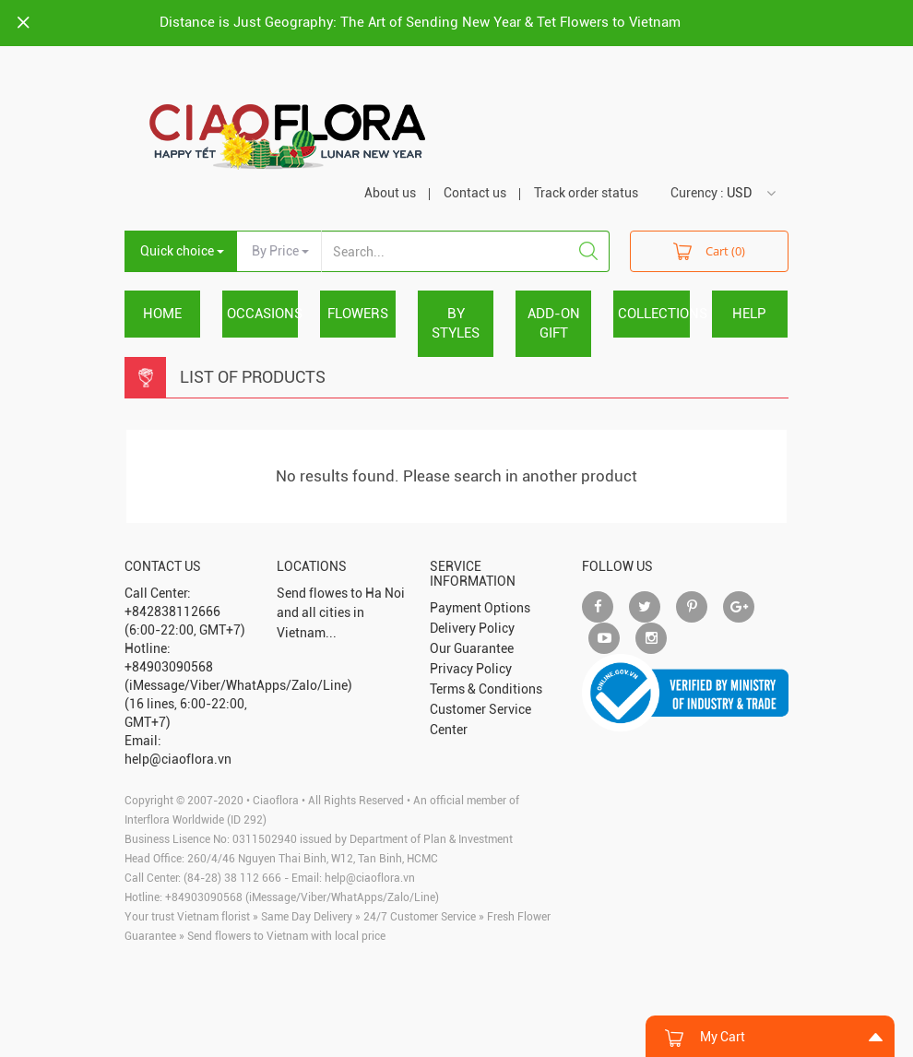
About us (390, 192)
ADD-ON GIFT (554, 323)
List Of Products (253, 376)
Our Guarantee (472, 648)
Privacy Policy (471, 668)
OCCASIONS (262, 313)
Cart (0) (709, 250)
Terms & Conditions (486, 689)
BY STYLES (456, 323)
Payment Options (480, 607)
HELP (749, 313)
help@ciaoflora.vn (370, 878)
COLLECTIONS (653, 313)
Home (162, 313)
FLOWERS (357, 313)
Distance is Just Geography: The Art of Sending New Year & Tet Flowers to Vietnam (420, 22)
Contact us (475, 192)
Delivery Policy (472, 628)
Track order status (586, 192)
